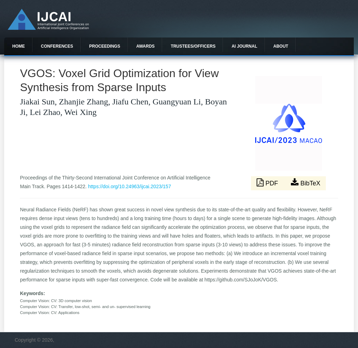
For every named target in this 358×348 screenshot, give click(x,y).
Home (18, 46)
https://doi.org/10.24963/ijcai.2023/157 (129, 186)
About (280, 46)
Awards (145, 46)
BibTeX (305, 182)
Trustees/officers (193, 46)
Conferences (57, 46)
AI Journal (244, 46)
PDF (268, 182)
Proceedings (104, 46)
